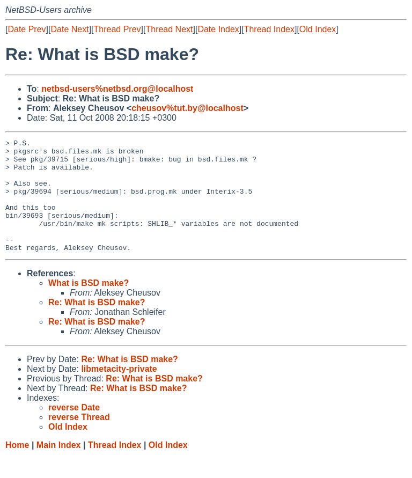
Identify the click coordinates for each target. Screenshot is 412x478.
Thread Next (169, 29)
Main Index (58, 467)
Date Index (218, 29)
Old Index (317, 29)
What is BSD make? (88, 305)
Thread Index (269, 29)
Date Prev (27, 29)
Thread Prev (117, 29)
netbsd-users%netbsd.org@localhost (117, 88)
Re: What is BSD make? (96, 324)
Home (17, 467)
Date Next (69, 29)
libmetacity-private (119, 391)
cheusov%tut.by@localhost (187, 108)
